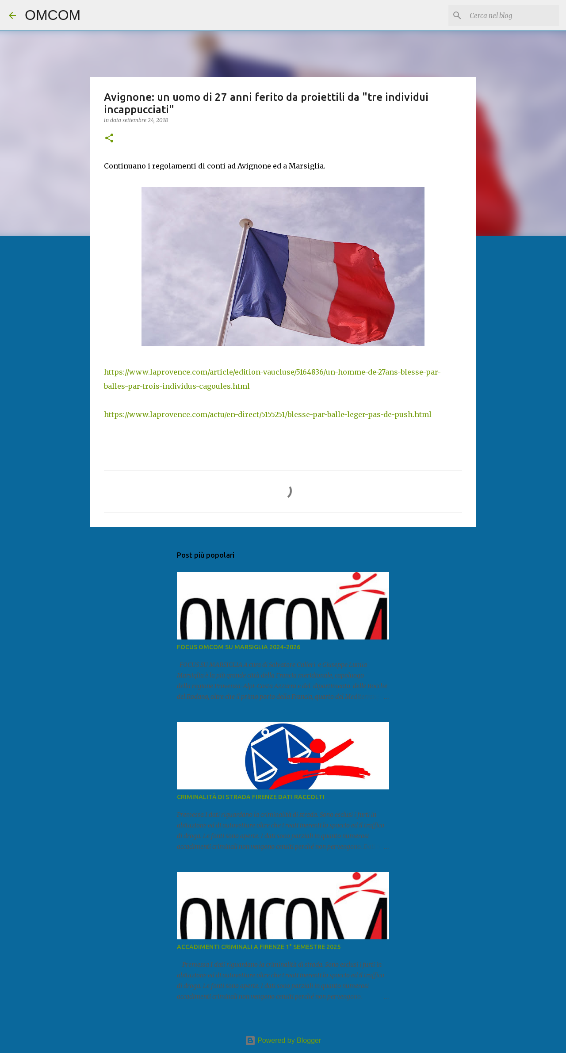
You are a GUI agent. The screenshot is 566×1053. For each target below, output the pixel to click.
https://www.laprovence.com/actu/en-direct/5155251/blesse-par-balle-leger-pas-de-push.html (268, 414)
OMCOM (52, 15)
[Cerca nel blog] (512, 15)
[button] (109, 139)
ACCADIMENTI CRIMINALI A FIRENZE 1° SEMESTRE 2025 (258, 946)
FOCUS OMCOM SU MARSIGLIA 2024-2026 (238, 647)
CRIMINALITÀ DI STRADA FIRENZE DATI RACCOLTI (251, 796)
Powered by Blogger (283, 1040)
